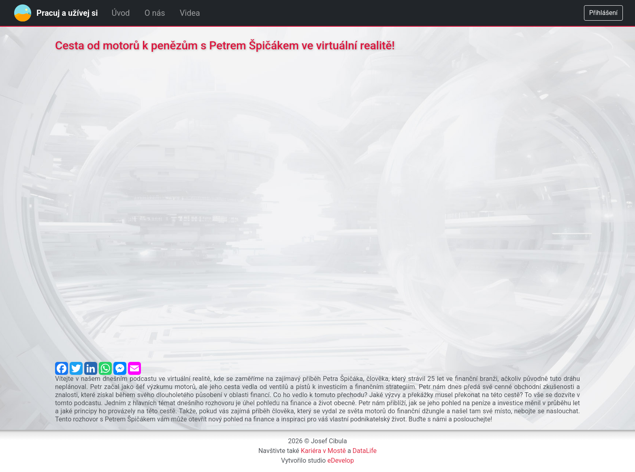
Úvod (120, 13)
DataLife (365, 451)
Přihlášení (603, 13)
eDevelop (340, 460)
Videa (190, 13)
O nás (155, 13)
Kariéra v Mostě (323, 451)
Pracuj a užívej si (67, 13)
